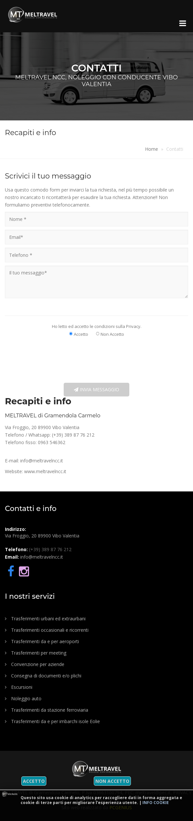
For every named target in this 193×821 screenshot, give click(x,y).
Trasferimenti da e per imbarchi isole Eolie (52, 721)
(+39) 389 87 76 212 (73, 435)
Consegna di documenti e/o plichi (43, 676)
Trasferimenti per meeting (35, 653)
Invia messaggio (96, 389)
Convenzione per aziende (34, 664)
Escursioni (18, 687)
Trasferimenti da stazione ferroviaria (46, 710)
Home (151, 149)
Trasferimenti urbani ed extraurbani (45, 618)
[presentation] (94, 359)
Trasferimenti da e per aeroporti (42, 641)
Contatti (174, 149)
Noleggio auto (23, 698)
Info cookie (155, 802)
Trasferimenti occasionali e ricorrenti (46, 630)
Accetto (34, 781)
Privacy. (133, 326)
